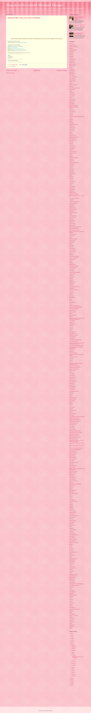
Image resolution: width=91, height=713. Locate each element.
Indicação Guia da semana (73, 418)
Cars (70, 330)
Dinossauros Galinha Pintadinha (74, 367)
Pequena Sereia (71, 111)
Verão (70, 604)
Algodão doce (71, 281)
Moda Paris (71, 235)
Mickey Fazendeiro (72, 457)
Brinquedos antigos (72, 315)
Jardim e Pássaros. (72, 424)
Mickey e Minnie (72, 459)
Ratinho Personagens (72, 84)
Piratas (70, 113)
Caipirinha (71, 322)
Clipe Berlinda (71, 338)
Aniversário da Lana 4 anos (73, 286)
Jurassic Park (71, 426)
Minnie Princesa (72, 477)
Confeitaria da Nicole (72, 352)
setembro (73, 650)
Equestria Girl (71, 383)
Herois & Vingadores (72, 212)
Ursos (70, 601)
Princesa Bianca (71, 537)
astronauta (71, 610)
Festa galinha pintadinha (73, 391)
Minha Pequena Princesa (73, 462)
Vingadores (71, 92)
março (73, 672)
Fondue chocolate (72, 399)
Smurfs (70, 569)
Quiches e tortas (71, 251)
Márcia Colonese (72, 140)
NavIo (70, 498)
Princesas (70, 145)
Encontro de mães (72, 207)
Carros (70, 54)
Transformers (71, 259)
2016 (71, 642)
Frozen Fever (71, 127)
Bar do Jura (71, 300)
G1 (69, 405)
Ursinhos (70, 596)
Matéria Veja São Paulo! (73, 438)
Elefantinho (71, 206)
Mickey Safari (71, 103)
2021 (71, 633)
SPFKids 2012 (71, 560)
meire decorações (72, 151)
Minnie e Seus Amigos (73, 480)
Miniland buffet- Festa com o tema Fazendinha (24, 18)
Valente (70, 262)
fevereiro (73, 674)
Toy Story (70, 51)
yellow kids (71, 270)
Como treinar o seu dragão (73, 198)
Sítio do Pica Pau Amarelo (73, 585)
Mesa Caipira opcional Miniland (74, 449)
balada (70, 612)
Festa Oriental (71, 388)
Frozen (70, 43)
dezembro (73, 645)
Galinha (70, 408)
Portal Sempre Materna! (73, 534)
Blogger (51, 710)
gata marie (71, 620)
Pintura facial (71, 525)
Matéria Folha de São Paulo (73, 435)
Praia (70, 175)
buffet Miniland (71, 264)
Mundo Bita (71, 491)
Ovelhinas (71, 506)
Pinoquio (70, 523)
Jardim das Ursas (72, 217)
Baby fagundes (71, 297)
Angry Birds (71, 95)
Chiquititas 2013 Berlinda (73, 194)
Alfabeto (70, 280)
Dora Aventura (71, 375)
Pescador (70, 518)
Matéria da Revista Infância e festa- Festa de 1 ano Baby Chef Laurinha (76, 441)
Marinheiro (71, 222)
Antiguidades (71, 288)
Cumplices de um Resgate (73, 162)
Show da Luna (71, 566)
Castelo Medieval (72, 333)
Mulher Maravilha (72, 490)
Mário (70, 495)
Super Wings (71, 580)
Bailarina (70, 119)
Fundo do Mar (71, 99)
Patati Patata (71, 242)
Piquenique (71, 528)
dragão (70, 617)
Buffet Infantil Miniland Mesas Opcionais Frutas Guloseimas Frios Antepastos (77, 319)
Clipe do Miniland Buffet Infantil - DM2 (75, 345)
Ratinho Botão (71, 73)
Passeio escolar (71, 240)
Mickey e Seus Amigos (73, 105)
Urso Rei (70, 599)
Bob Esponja (71, 187)
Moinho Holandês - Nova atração (74, 483)
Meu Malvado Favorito (73, 137)
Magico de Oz (71, 220)
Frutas (70, 402)
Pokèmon (70, 531)
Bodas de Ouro (71, 310)
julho (72, 653)
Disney (70, 372)
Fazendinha (13, 66)
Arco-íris (70, 291)
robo (70, 628)
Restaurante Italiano (72, 552)
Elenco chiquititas (72, 380)
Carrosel (70, 328)
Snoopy (70, 114)
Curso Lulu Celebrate (72, 76)
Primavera (71, 245)
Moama (70, 482)
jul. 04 (73, 665)
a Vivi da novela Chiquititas (73, 609)
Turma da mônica (72, 146)
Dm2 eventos (71, 373)
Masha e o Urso (71, 223)
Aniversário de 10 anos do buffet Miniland (76, 116)
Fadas (70, 97)
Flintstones (71, 392)
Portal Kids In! (71, 533)
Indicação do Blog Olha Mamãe (74, 419)
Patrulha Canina (71, 59)
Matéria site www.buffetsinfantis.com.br (75, 448)
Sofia (70, 572)
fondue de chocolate (72, 267)
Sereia (70, 564)
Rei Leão (70, 550)
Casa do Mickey (72, 331)
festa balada (71, 618)
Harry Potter (71, 129)
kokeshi (70, 149)
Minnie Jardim (71, 474)
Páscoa (70, 547)
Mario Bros (71, 102)
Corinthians (71, 160)
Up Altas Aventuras (72, 594)
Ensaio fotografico (72, 381)
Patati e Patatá (71, 514)
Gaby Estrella (71, 407)
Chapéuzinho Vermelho (73, 335)
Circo (70, 67)
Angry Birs (71, 283)
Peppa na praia (71, 517)
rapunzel (70, 183)
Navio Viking (71, 499)
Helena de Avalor (72, 410)
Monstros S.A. (71, 485)
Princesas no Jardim (72, 539)
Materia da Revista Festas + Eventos (75, 432)
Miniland (70, 463)
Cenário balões (71, 189)
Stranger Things (71, 577)
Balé (70, 299)
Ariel (70, 118)
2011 (71, 683)
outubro (73, 648)
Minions (70, 56)
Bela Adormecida (72, 302)
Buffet (70, 316)
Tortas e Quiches (72, 591)
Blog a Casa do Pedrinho (73, 308)
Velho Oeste (71, 602)
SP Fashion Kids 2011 (72, 558)
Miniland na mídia (72, 472)
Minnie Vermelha (72, 479)
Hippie (70, 411)
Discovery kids (71, 370)
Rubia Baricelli (71, 555)
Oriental (70, 504)
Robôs (70, 553)
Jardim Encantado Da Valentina (74, 421)
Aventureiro (71, 292)
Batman (70, 156)
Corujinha (70, 199)
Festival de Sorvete (72, 209)
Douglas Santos (71, 378)
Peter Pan (70, 141)
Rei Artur (70, 548)
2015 (71, 643)
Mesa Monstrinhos (72, 451)
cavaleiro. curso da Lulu (73, 615)
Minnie (70, 57)
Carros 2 (70, 327)
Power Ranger (71, 536)
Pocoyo (70, 143)
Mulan (70, 488)
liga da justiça (71, 181)
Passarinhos (71, 110)
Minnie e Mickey (72, 138)
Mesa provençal (71, 135)
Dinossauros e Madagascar (73, 369)
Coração (70, 358)
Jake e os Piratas (72, 78)
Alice (70, 154)
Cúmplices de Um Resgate (73, 201)
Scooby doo (71, 563)
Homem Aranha (71, 100)
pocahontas (71, 626)
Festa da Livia (71, 389)
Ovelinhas (71, 509)
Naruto (70, 496)
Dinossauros (71, 62)
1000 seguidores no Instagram (74, 272)
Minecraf (70, 170)
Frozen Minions (71, 400)
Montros (70, 487)
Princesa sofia (71, 89)
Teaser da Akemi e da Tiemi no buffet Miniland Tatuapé (79, 34)
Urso (70, 598)
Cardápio (70, 325)
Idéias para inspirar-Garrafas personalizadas (76, 416)
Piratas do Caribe (72, 529)
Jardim (70, 48)
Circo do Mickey (72, 336)
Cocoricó (70, 159)
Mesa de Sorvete (72, 454)
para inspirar (71, 269)
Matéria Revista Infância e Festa (74, 437)
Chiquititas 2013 (72, 192)
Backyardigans (71, 186)
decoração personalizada (73, 265)
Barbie (70, 121)
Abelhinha (71, 275)
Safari (70, 91)
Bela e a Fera (71, 75)
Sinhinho (70, 254)
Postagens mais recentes (11, 70)
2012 (71, 681)
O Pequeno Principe (72, 501)
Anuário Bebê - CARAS (73, 289)
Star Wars (70, 86)
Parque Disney (71, 173)
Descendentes (71, 164)
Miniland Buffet (71, 80)
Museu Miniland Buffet (73, 493)
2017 (71, 640)
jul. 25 (73, 655)
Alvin (70, 184)
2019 (71, 636)
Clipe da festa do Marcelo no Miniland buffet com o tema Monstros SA (76, 343)
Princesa (70, 246)
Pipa (70, 526)
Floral (70, 394)
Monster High (71, 70)
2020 (71, 635)
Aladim (70, 278)
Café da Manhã (71, 320)
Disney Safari (71, 204)
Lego (70, 132)
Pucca (70, 545)
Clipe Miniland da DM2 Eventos (74, 339)
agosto (73, 652)
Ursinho (70, 179)
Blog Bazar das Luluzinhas (73, 305)
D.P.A (70, 361)
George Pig (71, 165)
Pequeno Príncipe (72, 64)
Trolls (70, 261)
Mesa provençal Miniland (73, 228)
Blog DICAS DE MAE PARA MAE (75, 307)
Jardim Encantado (72, 215)
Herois (70, 167)
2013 (71, 679)
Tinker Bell (71, 590)
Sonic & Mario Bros (72, 575)
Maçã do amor (71, 225)
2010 (71, 685)
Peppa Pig (71, 72)
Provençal (70, 176)
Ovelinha (70, 507)
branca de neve (71, 45)
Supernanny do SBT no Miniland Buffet (75, 583)
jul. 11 (73, 661)
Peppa (70, 83)
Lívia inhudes (71, 427)
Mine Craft (71, 460)
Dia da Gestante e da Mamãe (74, 365)
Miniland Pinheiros (72, 465)
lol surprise (71, 621)
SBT (70, 556)
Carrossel (70, 122)
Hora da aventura (72, 413)
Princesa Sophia (71, 248)
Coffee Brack (71, 349)
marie (70, 623)
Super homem (71, 582)
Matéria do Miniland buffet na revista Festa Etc (76, 445)
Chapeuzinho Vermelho (73, 124)
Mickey (70, 53)
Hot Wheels (71, 415)
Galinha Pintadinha (72, 49)
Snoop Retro (71, 571)
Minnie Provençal (72, 234)
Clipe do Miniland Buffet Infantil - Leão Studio (76, 195)
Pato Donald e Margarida (73, 515)
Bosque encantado (72, 311)
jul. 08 (73, 663)
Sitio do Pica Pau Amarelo (73, 256)
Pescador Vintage (72, 520)
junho (73, 667)
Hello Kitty (71, 130)
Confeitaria (71, 351)
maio (72, 669)
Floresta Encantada (72, 397)
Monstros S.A (71, 81)
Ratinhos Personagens (72, 46)
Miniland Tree (71, 467)
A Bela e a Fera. (71, 94)
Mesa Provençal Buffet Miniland (74, 226)
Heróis (70, 214)
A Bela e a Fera (71, 273)
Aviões (70, 294)
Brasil (70, 313)
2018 (71, 638)
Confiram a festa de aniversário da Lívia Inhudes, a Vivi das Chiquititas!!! (79, 17)
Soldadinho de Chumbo (73, 574)
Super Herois (71, 65)
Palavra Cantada (72, 510)
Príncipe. (70, 544)
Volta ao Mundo (71, 607)
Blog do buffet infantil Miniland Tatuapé (34, 5)
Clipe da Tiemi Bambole (73, 341)
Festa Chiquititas (72, 386)
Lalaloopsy (71, 168)
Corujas (70, 360)
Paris (70, 237)
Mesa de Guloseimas (72, 452)
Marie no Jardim (72, 429)
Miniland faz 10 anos (72, 471)
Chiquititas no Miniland (73, 157)
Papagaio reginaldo (72, 512)
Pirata (70, 243)
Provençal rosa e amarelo (73, 542)
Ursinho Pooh (71, 148)
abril (72, 670)
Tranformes (71, 593)
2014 (71, 678)
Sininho (70, 178)
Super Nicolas (71, 579)
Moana (70, 108)
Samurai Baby (71, 561)
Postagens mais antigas (62, 70)
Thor (70, 588)
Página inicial (37, 70)
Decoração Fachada (72, 203)
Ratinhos (70, 253)
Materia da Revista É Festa (73, 434)
